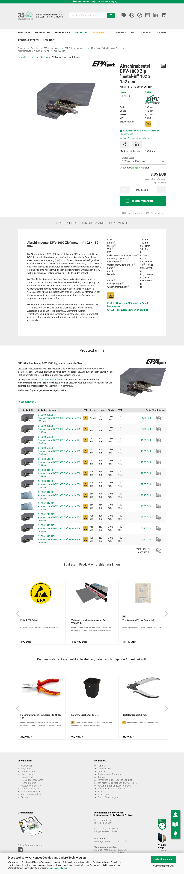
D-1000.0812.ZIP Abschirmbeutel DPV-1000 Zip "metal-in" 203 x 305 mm (59, 484)
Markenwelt (62, 32)
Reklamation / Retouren (109, 774)
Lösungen (49, 40)
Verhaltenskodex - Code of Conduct (115, 780)
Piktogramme (93, 223)
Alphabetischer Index (31, 791)
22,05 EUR (146, 484)
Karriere (160, 32)
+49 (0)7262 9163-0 (109, 828)
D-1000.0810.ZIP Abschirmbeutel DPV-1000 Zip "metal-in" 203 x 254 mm (59, 473)
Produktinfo (66, 223)
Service (146, 32)
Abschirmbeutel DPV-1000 (50, 379)
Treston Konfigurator (31, 785)
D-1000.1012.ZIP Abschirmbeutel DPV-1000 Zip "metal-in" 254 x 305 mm (59, 495)
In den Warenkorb (139, 200)
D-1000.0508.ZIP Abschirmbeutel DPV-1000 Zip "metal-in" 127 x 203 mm (59, 440)
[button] (92, 401)
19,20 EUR (146, 473)
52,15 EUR (146, 528)
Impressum (103, 794)
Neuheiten (81, 32)
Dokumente (118, 223)
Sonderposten (28, 771)
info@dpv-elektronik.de (105, 831)
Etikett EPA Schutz (29, 620)
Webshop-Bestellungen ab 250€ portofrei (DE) (96, 1)
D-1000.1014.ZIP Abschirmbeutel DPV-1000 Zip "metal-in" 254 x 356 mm (59, 506)
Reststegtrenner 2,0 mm (134, 715)
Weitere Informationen (163, 866)
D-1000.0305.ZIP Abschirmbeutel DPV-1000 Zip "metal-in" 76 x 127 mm (59, 418)
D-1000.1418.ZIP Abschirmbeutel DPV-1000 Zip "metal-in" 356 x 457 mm (59, 528)
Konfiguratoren (28, 40)
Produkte (24, 32)
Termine (101, 771)
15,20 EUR (146, 462)
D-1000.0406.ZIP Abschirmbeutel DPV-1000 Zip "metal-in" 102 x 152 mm (59, 429)
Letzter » (45, 57)
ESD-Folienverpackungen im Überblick (129, 310)
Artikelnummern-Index (32, 794)
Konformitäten (28, 774)
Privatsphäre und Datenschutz (112, 788)
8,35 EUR (146, 429)
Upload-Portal (28, 777)
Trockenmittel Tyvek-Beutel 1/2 (138, 620)
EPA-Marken (42, 32)
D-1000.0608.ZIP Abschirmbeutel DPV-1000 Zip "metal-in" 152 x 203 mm (59, 451)
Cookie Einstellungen (108, 797)
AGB (100, 791)
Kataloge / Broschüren (32, 780)
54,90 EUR (146, 539)
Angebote (98, 32)
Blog (134, 32)
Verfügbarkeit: (127, 167)
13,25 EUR (146, 451)
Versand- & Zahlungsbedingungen (114, 785)
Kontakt (101, 765)
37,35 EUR (146, 517)
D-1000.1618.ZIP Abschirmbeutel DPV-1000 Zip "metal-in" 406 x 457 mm (59, 539)
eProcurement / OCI (30, 788)
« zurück (23, 57)
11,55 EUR (146, 440)
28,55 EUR (146, 506)
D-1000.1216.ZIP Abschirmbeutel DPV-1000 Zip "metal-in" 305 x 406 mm (59, 517)
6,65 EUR (146, 418)
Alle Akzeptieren (163, 859)
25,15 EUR (146, 495)
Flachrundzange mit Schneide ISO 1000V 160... (40, 716)
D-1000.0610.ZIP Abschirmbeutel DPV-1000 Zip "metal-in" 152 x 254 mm (59, 462)
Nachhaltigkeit (105, 768)
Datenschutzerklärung (57, 868)
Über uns (120, 32)
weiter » (34, 57)
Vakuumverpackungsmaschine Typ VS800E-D (88, 621)
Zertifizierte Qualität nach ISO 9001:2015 (117, 783)
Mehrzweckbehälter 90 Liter (85, 715)
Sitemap (25, 797)
